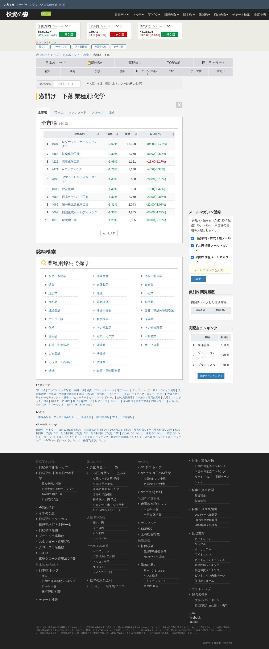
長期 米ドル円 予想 (104, 499)
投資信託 (200, 500)
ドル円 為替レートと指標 (107, 473)
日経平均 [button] (122, 14)
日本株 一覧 (49, 586)
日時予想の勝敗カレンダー (58, 488)
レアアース (101, 401)
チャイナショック (155, 581)
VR (44, 404)
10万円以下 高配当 (120, 429)
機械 (100, 293)
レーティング (60, 46)
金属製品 (102, 284)
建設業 (53, 293)
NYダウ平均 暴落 (154, 556)
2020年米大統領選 (206, 519)
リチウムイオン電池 (164, 390)
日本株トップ (55, 63)
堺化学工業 (69, 220)
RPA (126, 393)
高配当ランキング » (211, 375)
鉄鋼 (51, 370)
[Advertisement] (211, 141)
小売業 (149, 293)
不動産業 (150, 336)
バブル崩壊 (150, 575)
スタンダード (77, 112)
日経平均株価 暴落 (155, 551)
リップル (200, 544)
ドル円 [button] (138, 14)
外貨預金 (200, 495)
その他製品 (104, 327)
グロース (97, 112)
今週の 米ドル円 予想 (106, 489)
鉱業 (51, 284)
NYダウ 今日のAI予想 (156, 473)
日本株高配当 (43, 417)
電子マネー (123, 390)
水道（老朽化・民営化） (93, 393)
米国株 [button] (204, 14)
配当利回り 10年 (163, 429)
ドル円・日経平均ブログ (107, 586)
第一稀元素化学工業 (75, 204)
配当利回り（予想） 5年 (74, 433)
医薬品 (53, 336)
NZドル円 (99, 566)
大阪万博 (172, 393)
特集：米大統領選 (204, 509)
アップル (53, 390)
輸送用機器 (104, 310)
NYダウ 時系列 (151, 492)
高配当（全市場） (46, 429)
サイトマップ (201, 589)
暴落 (122, 71)
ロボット (115, 401)
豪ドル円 (98, 522)
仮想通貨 (198, 533)
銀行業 (149, 302)
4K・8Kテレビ (82, 404)
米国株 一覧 (151, 509)
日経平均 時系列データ (55, 524)
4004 (55, 144)
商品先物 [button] (221, 14)
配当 (48, 71)
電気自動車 (154, 397)
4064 (55, 196)
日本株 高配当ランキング (210, 466)
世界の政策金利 (101, 580)
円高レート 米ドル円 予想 (108, 504)
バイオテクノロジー (143, 393)
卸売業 (149, 284)
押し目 (46, 13)
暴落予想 (260, 14)
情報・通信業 (153, 276)
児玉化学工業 (71, 161)
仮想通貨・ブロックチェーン (98, 390)
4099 (55, 212)
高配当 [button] (134, 63)
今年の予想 (47, 513)
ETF (171, 71)
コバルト (140, 397)
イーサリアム (203, 549)
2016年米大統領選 (206, 525)
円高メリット (158, 401)
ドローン (109, 397)
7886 (55, 179)
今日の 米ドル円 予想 (106, 478)
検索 (44, 575)
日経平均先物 (48, 530)
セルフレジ (95, 397)
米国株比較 (100, 46)
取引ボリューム (204, 580)
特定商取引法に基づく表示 (211, 605)
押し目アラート (213, 63)
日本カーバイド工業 (75, 196)
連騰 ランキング (155, 433)
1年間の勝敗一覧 (52, 494)
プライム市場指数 (51, 536)
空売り (221, 71)
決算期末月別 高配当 (95, 429)
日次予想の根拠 (51, 483)
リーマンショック (155, 570)
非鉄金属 (102, 276)
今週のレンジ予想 (155, 478)
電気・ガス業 (105, 336)
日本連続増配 (101, 417)
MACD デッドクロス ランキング (62, 440)
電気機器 (102, 302)
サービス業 (152, 345)
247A (55, 169)
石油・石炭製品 (59, 345)
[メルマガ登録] (38, 13)
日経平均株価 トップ (53, 467)
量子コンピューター (75, 397)
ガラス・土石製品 (60, 362)
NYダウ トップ (151, 467)
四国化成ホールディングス (79, 212)
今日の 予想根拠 (103, 483)
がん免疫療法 (124, 397)
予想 (97, 71)
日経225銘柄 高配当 (70, 429)
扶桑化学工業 (71, 153)
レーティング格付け (147, 72)
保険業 (149, 319)
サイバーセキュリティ (48, 397)
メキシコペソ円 (102, 572)
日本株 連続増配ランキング (58, 581)
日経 (111, 112)
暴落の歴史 (149, 565)
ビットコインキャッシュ (210, 559)
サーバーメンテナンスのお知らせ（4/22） (42, 4)
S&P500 (146, 528)
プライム (58, 112)
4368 (55, 153)
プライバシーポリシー (208, 600)
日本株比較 (81, 46)
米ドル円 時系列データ (107, 510)
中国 (76, 390)
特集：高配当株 (203, 460)
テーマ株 (118, 46)
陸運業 (101, 345)
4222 (55, 161)
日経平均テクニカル (53, 519)
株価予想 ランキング (94, 440)
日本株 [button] (189, 14)
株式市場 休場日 (52, 591)
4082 (55, 204)
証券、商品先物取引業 (159, 310)
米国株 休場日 (152, 514)
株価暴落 (147, 546)
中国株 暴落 (151, 586)
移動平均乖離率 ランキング (126, 436)
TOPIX (43, 553)
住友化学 (68, 189)
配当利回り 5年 (142, 429)
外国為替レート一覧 (104, 467)
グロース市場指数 (51, 547)
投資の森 (17, 14)
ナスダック (149, 523)
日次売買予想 (50, 499)
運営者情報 (200, 594)
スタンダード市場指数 (54, 541)
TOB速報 (174, 63)
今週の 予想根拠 (103, 494)
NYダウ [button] (154, 14)
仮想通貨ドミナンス (207, 570)
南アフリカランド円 (105, 551)
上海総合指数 (150, 534)
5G (37, 390)
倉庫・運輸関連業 (108, 370)
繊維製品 (54, 310)
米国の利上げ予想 (155, 483)
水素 (46, 401)
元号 (165, 397)
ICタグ (55, 401)
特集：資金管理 (203, 490)
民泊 (75, 401)
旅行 (69, 404)
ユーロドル (100, 538)
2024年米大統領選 (206, 514)
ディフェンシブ (141, 390)
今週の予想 (47, 507)
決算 (72, 71)
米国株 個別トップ (154, 504)
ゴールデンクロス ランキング (60, 436)
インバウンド (56, 404)
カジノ (161, 393)
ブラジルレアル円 (104, 556)
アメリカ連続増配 (122, 417)
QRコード (86, 401)
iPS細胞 (66, 401)
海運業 (101, 353)
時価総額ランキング (207, 565)
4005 (55, 189)
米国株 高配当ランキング (210, 471)
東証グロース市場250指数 (57, 558)
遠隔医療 (128, 401)
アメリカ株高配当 (64, 417)
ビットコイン (203, 538)
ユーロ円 (98, 527)
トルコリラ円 (101, 561)
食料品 (53, 302)
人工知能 (66, 390)
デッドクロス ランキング (94, 436)
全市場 (42, 112)
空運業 (101, 362)
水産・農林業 (57, 276)
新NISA (95, 63)
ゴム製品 (54, 353)
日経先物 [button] (171, 14)
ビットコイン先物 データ (210, 575)
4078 (55, 220)
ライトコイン (203, 554)
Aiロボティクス (72, 169)
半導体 (52, 393)
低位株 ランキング (132, 433)
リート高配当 (84, 417)
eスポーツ (115, 393)
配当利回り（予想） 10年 (105, 433)
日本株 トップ (49, 570)
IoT (43, 390)
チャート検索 (241, 14)
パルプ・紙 (56, 319)
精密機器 (102, 319)
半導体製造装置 (67, 393)
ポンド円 (98, 533)
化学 (51, 327)
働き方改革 (142, 401)
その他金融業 (153, 327)
